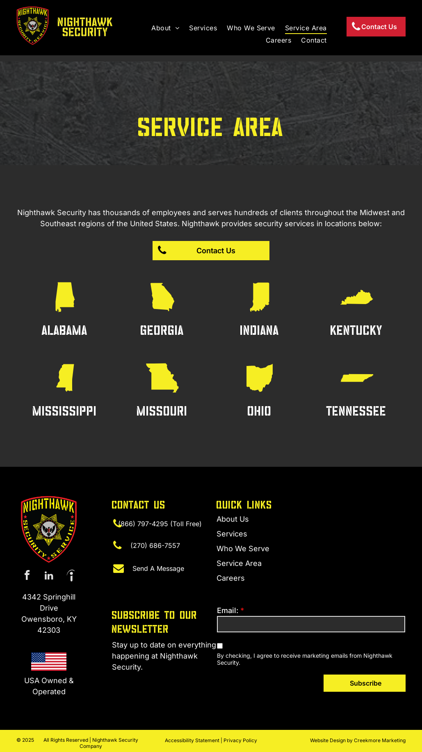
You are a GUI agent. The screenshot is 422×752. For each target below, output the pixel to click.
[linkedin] (48, 576)
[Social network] (70, 576)
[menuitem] (165, 28)
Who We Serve (243, 548)
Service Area (239, 563)
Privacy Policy (240, 740)
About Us (233, 519)
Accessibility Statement (192, 740)
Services (232, 533)
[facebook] (27, 576)
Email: (227, 610)
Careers (231, 578)
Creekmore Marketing (380, 740)
